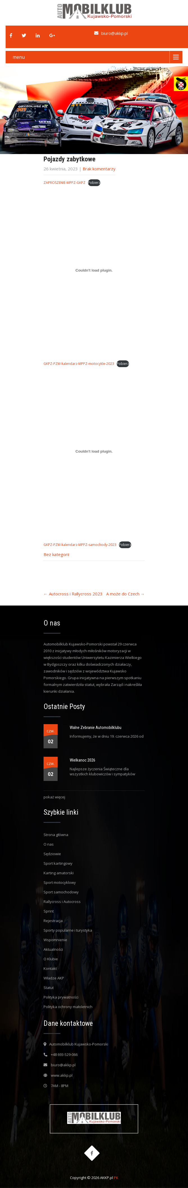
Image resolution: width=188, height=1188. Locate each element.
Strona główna (56, 834)
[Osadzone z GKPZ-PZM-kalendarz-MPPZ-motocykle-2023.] (94, 270)
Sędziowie (52, 853)
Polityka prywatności (61, 997)
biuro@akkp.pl (114, 33)
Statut (49, 987)
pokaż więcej (54, 796)
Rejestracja (53, 920)
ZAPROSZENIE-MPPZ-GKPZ (64, 182)
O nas (49, 844)
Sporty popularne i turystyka (68, 930)
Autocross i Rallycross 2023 (73, 594)
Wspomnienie (55, 939)
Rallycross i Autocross (62, 901)
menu (19, 57)
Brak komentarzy (99, 168)
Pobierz (94, 182)
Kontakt (50, 968)
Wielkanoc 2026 (82, 760)
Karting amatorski (59, 872)
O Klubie (51, 958)
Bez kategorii (56, 554)
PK (116, 1177)
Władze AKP (54, 978)
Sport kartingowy (58, 863)
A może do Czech (125, 594)
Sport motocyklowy (60, 882)
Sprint (49, 911)
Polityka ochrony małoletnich (68, 1006)
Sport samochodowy (61, 892)
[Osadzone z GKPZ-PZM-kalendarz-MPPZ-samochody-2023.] (94, 451)
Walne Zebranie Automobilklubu (95, 727)
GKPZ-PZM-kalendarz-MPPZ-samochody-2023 (80, 544)
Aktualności (53, 949)
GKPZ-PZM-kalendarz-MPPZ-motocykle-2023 (79, 363)
